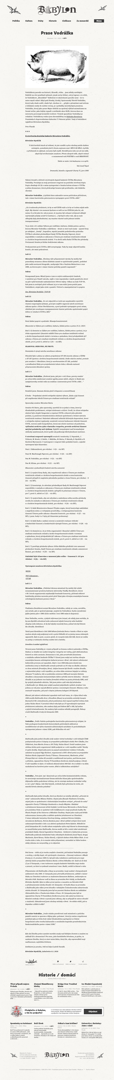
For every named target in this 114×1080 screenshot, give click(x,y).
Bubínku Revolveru (74, 117)
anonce (36, 989)
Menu (99, 20)
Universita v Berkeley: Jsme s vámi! (91, 1024)
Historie (53, 20)
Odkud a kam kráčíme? (68, 1023)
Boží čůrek (38, 1023)
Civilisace (66, 20)
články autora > (29, 965)
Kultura (28, 20)
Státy (40, 20)
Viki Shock (99, 987)
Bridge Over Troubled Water (67, 985)
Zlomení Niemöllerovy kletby (43, 985)
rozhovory (61, 989)
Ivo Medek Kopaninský (92, 984)
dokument (50, 38)
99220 (28, 571)
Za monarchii (83, 20)
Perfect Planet (90, 1070)
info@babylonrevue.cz (30, 1057)
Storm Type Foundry (70, 1070)
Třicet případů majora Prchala (19, 985)
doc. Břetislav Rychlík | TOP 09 (37, 292)
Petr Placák (50, 989)
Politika (16, 20)
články (12, 1026)
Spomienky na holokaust (21, 1023)
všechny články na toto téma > (57, 979)
